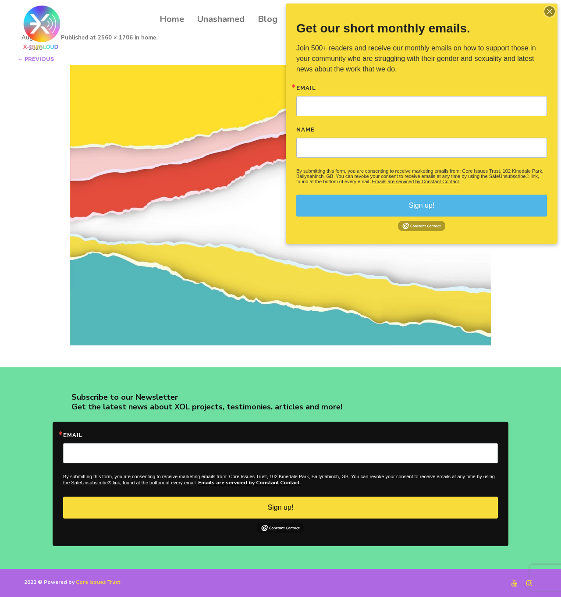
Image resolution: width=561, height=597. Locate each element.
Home (172, 19)
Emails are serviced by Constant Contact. (249, 482)
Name (305, 129)
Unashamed (221, 19)
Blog (267, 19)
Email (73, 435)
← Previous (36, 59)
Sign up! (281, 507)
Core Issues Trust (98, 582)
